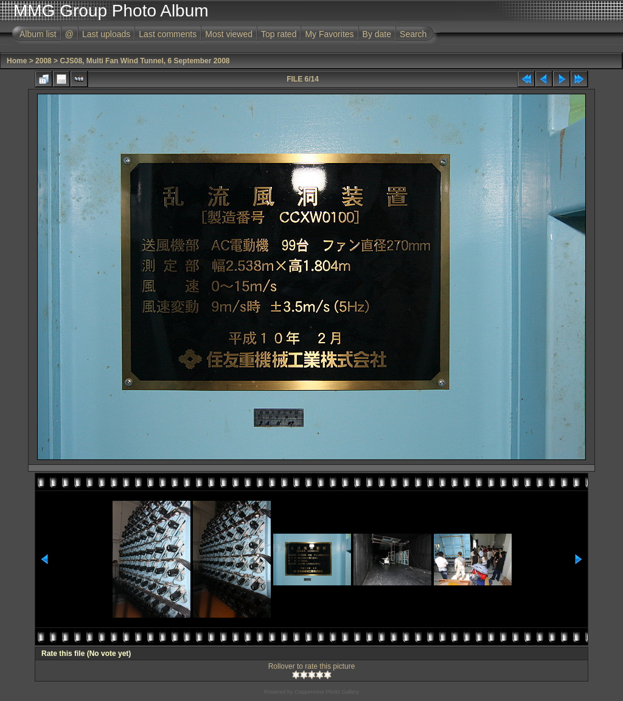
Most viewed (228, 34)
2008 (43, 61)
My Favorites (329, 34)
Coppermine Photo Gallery (326, 692)
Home (17, 61)
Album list (38, 34)
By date (377, 34)
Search (413, 34)
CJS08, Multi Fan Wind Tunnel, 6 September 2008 (144, 61)
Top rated (278, 34)
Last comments (168, 34)
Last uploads (106, 34)
